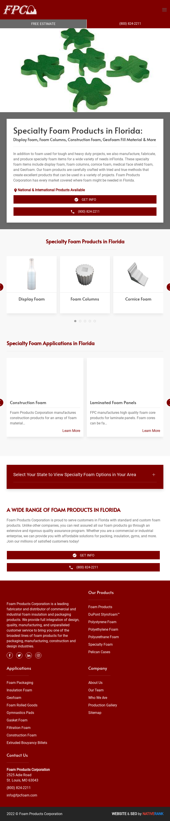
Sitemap (94, 713)
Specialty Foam (100, 644)
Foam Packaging (20, 683)
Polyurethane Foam (103, 637)
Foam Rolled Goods (22, 705)
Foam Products (100, 607)
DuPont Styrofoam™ (104, 614)
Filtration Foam (19, 728)
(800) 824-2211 (19, 788)
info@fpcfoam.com (22, 795)
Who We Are (97, 698)
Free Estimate (43, 24)
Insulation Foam (19, 690)
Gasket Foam (17, 720)
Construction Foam (22, 735)
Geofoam (14, 698)
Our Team (96, 690)
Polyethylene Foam (103, 629)
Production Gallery (102, 705)
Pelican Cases (99, 652)
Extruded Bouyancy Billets (27, 743)
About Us (95, 683)
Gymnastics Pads (20, 713)
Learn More (71, 431)
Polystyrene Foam (102, 622)
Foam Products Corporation (28, 770)
